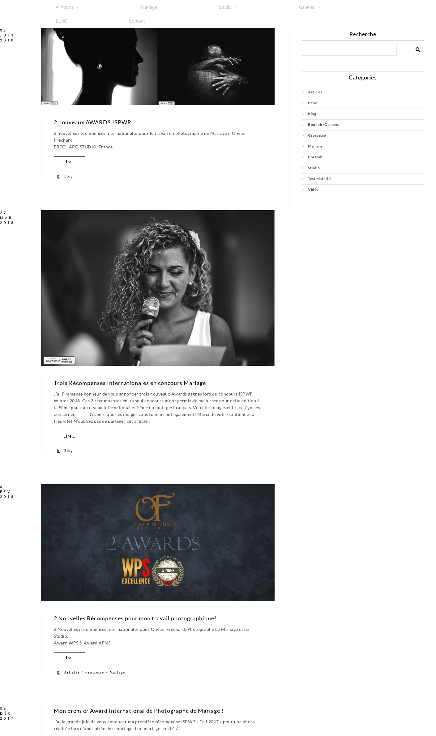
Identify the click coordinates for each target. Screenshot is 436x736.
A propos (67, 7)
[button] (67, 7)
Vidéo (313, 189)
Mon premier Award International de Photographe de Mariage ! (139, 710)
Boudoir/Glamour (324, 124)
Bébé (312, 103)
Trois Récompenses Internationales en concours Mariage (130, 382)
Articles (72, 672)
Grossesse (94, 672)
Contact (137, 21)
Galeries (309, 7)
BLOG (61, 21)
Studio (228, 7)
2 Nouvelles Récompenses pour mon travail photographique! (135, 618)
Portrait (315, 157)
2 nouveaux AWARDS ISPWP (92, 122)
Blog (68, 176)
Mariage (149, 7)
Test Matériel (319, 178)
